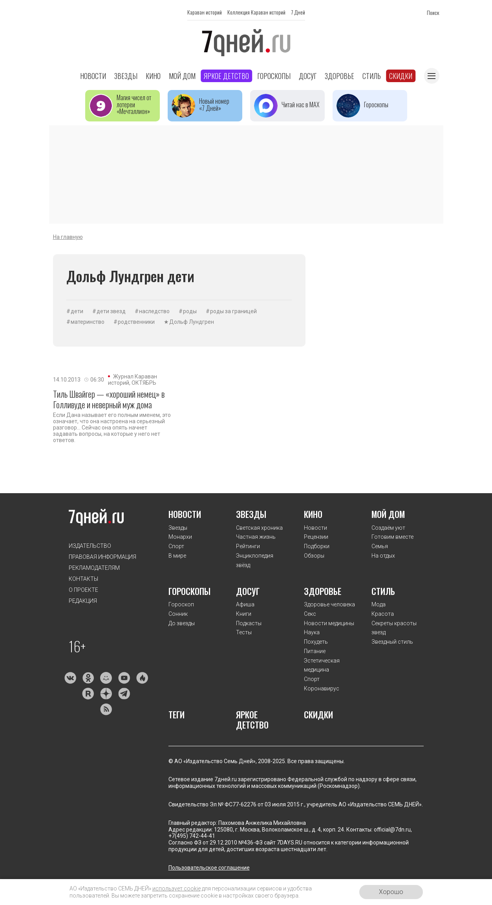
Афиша (245, 604)
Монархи (180, 537)
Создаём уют (388, 528)
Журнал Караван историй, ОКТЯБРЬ (132, 379)
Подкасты (249, 623)
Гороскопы (274, 76)
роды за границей (233, 311)
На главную (68, 237)
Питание (315, 651)
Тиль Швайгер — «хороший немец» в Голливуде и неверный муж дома (109, 399)
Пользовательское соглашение (209, 868)
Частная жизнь (256, 537)
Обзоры (314, 556)
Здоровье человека (329, 604)
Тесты (244, 632)
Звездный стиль (392, 642)
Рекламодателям (94, 568)
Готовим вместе (392, 537)
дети (77, 311)
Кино (153, 76)
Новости (93, 76)
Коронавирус (321, 688)
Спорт (176, 546)
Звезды (125, 76)
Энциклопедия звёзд (254, 560)
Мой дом (182, 76)
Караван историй (204, 12)
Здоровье (339, 76)
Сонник (178, 614)
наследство (154, 311)
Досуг (307, 76)
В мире (177, 556)
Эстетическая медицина (322, 665)
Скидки (400, 76)
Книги (243, 614)
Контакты (83, 579)
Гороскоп (181, 604)
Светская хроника (259, 528)
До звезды (181, 623)
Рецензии (316, 537)
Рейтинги (248, 546)
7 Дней (298, 12)
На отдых (383, 556)
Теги (176, 714)
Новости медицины (329, 623)
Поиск (433, 12)
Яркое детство (226, 76)
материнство (87, 322)
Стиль (371, 76)
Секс (310, 614)
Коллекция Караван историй (256, 12)
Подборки (316, 546)
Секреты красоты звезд (394, 628)
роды (190, 311)
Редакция (83, 601)
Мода (378, 604)
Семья (379, 546)
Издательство (90, 546)
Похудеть (316, 642)
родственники (136, 322)
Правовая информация (102, 557)
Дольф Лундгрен (191, 322)
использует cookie (176, 888)
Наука (312, 632)
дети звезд (111, 311)
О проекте (83, 590)
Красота (382, 614)
